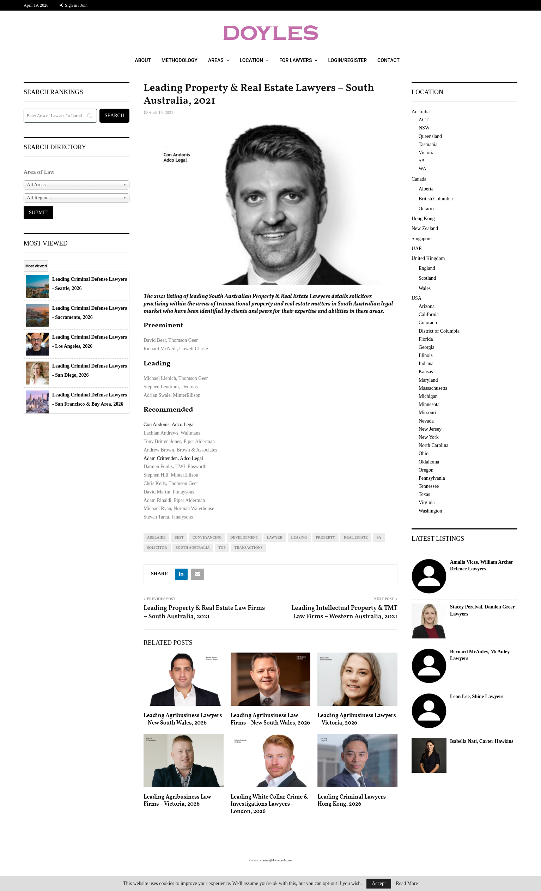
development (244, 537)
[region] (270, 204)
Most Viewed (36, 266)
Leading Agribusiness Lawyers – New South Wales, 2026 (183, 719)
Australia (421, 111)
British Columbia (436, 198)
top (221, 548)
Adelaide (156, 537)
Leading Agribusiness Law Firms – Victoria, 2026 (177, 800)
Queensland (430, 136)
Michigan (428, 396)
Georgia (426, 347)
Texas (424, 494)
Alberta (426, 189)
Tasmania (428, 144)
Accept (379, 883)
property (325, 537)
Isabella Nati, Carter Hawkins (481, 741)
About (143, 60)
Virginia (427, 502)
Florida (426, 339)
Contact (388, 60)
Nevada (426, 421)
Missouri (427, 412)
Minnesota (429, 404)
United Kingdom (428, 258)
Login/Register (347, 60)
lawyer (274, 537)
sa (379, 537)
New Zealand (425, 228)
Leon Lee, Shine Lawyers (476, 696)
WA (422, 168)
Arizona (426, 306)
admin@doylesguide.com (277, 860)
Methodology (179, 60)
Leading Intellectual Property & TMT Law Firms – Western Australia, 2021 (344, 612)
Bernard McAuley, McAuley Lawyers (480, 655)
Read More (407, 883)
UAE (417, 248)
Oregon (426, 470)
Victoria (426, 152)
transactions (248, 548)
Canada (419, 179)
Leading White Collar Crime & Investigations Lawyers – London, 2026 (269, 804)
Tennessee (429, 486)
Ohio (423, 453)
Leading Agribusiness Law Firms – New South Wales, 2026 (270, 719)
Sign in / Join (73, 5)
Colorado (428, 322)
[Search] (60, 116)
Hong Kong (423, 218)
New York (429, 437)
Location (251, 60)
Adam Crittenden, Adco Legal (173, 458)
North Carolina (433, 445)
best (179, 537)
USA (416, 298)
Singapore (422, 238)
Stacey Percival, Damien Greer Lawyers (482, 610)
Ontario (426, 208)
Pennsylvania (432, 478)
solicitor (157, 548)
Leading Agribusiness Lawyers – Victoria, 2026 (356, 719)
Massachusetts (433, 388)
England (427, 268)
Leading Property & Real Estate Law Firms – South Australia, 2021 (204, 612)
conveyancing (206, 537)
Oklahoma (429, 462)
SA (422, 160)
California (429, 314)
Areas (216, 60)
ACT (423, 119)
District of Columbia (439, 331)
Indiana (426, 363)
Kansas (426, 371)
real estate (356, 537)
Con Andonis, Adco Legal (169, 424)
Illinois (426, 355)
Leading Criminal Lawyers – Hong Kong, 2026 (353, 800)
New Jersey (430, 429)
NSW (424, 128)
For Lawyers (295, 60)
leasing (299, 537)
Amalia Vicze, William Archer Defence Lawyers (481, 565)
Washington (430, 511)
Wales (425, 288)
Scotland (427, 278)
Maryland (428, 380)
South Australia (193, 548)
